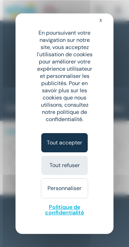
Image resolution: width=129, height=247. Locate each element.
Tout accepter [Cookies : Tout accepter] (64, 142)
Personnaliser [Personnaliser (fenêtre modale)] (64, 188)
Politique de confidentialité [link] (64, 209)
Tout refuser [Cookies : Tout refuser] (65, 165)
